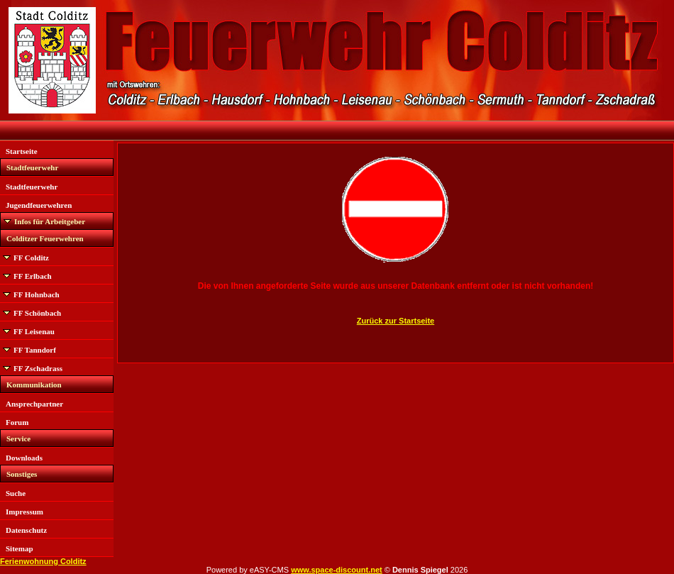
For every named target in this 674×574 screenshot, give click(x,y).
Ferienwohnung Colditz (43, 561)
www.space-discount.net (336, 569)
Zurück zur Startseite (395, 320)
